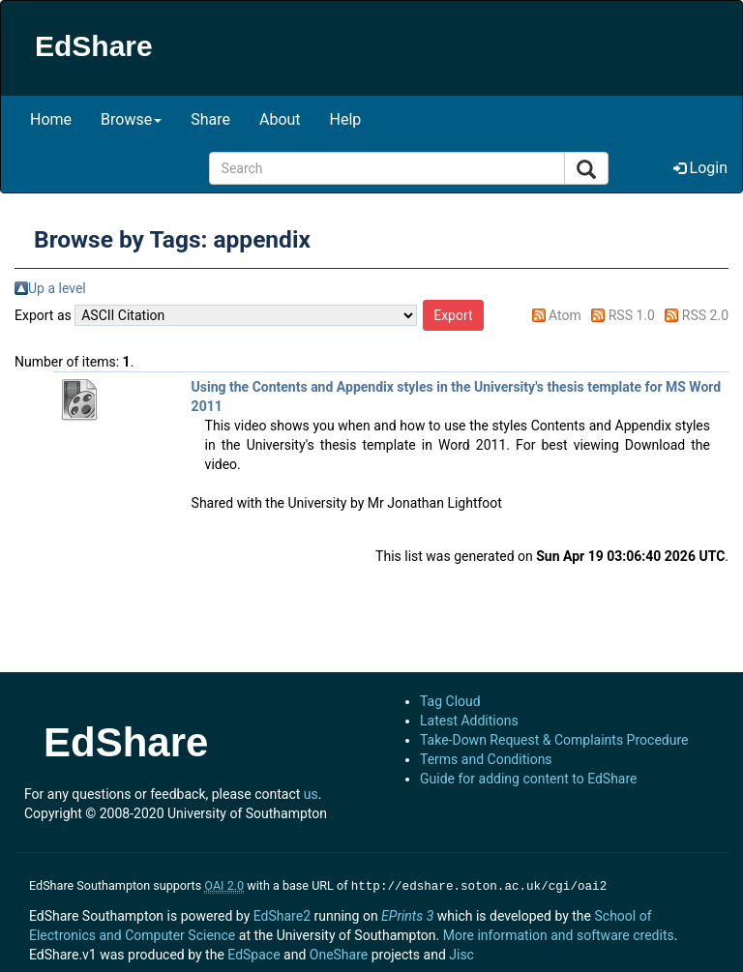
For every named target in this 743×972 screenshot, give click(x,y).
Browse (131, 119)
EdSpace (253, 952)
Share (210, 119)
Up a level (57, 288)
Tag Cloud (450, 701)
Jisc (461, 952)
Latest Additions (469, 720)
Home (51, 119)
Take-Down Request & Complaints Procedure (554, 740)
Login (700, 168)
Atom (565, 315)
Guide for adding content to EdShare (529, 778)
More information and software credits (558, 933)
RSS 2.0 (705, 315)
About (280, 119)
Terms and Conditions (486, 759)
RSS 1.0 (632, 315)
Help (346, 119)
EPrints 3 (407, 914)
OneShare (339, 952)
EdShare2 (282, 914)
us (311, 794)
